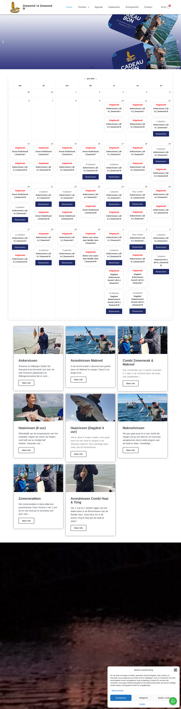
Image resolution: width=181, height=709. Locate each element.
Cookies (142, 704)
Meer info (26, 383)
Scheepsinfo (131, 7)
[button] (175, 670)
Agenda (99, 7)
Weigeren (143, 698)
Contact (148, 7)
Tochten (83, 7)
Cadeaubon (114, 7)
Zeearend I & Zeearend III (37, 7)
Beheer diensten (118, 690)
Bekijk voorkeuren (166, 698)
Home (69, 7)
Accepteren (121, 698)
